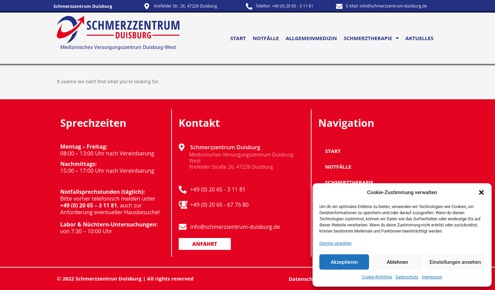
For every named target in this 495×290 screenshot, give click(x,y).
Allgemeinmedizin (311, 38)
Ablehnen (397, 262)
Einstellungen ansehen (455, 262)
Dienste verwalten (335, 243)
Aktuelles (419, 38)
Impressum (432, 277)
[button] (481, 192)
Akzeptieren (344, 262)
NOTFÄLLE (266, 38)
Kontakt (199, 123)
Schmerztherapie (371, 38)
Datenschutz (407, 277)
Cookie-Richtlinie (377, 277)
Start (238, 38)
